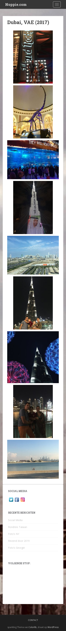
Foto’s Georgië (16, 547)
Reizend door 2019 (19, 540)
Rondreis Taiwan (17, 527)
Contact (33, 620)
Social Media (15, 520)
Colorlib (33, 627)
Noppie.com (16, 4)
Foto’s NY (13, 534)
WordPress (53, 627)
